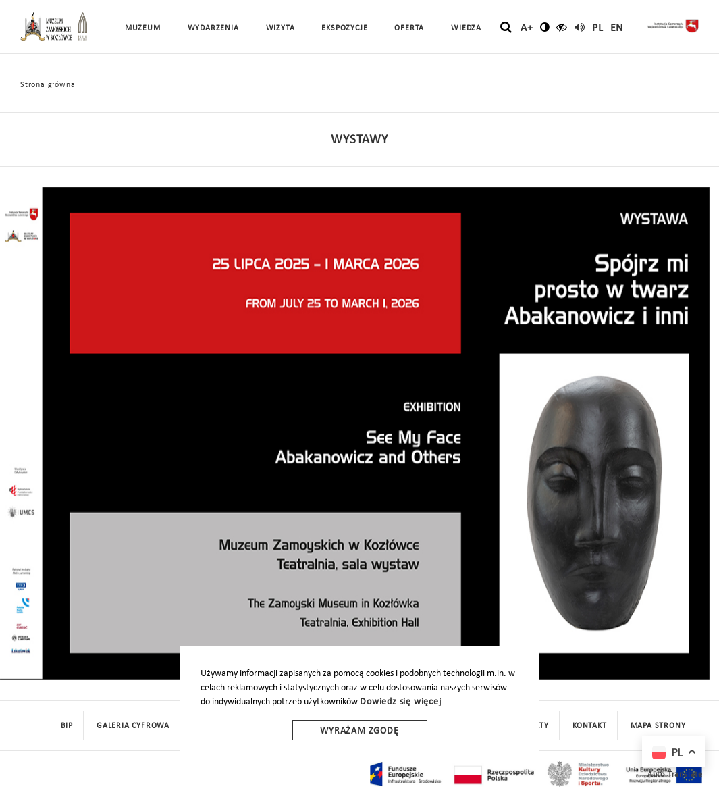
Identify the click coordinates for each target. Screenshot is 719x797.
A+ (527, 28)
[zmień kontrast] (545, 27)
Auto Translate (675, 775)
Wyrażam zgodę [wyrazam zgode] (359, 731)
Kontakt (589, 726)
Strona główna (47, 85)
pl (598, 28)
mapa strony (658, 726)
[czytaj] (562, 27)
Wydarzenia (213, 28)
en (617, 28)
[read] (580, 27)
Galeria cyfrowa (133, 726)
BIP (67, 726)
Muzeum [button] (143, 28)
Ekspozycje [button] (344, 28)
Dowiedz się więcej (400, 702)
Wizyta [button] (280, 28)
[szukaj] (506, 28)
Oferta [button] (409, 28)
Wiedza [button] (466, 28)
